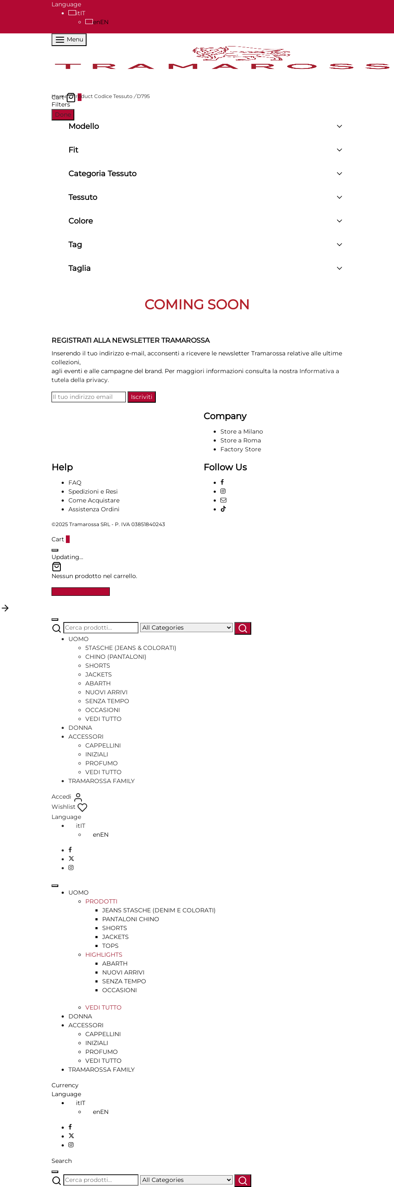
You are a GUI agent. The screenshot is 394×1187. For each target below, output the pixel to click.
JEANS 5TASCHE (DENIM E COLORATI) (159, 910)
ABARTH (98, 683)
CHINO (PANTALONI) (116, 656)
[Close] (55, 550)
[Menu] (69, 39)
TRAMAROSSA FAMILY (101, 781)
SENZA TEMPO (107, 701)
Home (60, 96)
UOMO (78, 639)
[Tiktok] (223, 509)
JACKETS (98, 674)
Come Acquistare (94, 500)
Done (63, 114)
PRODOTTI (101, 901)
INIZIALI (96, 754)
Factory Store (240, 449)
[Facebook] (222, 482)
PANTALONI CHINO (130, 919)
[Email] (223, 500)
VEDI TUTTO (103, 719)
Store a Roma (240, 440)
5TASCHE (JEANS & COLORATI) (131, 648)
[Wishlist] (69, 806)
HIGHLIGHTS (103, 954)
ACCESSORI (85, 736)
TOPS (110, 946)
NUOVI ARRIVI (106, 692)
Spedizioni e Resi (93, 491)
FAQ (75, 482)
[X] (71, 859)
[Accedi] (67, 796)
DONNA (80, 727)
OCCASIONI (102, 710)
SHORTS (97, 665)
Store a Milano (241, 431)
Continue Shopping (80, 591)
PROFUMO (101, 763)
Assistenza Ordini (94, 509)
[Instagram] (223, 491)
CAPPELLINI (103, 745)
